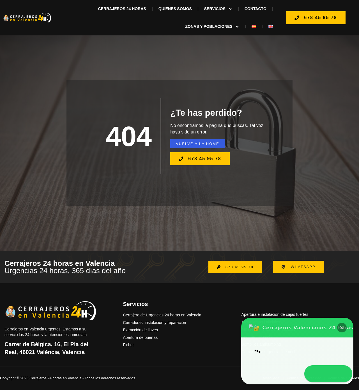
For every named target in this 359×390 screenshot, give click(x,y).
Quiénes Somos (175, 8)
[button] (342, 345)
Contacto (255, 8)
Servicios (218, 9)
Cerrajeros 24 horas (122, 8)
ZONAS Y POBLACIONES (212, 26)
